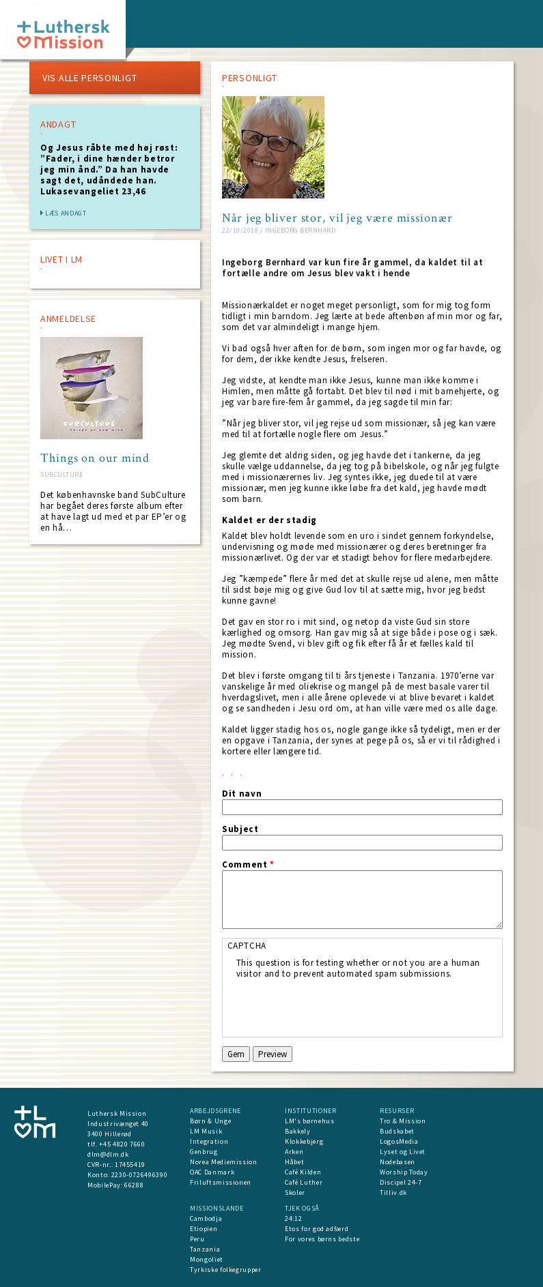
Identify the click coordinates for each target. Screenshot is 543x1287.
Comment (248, 864)
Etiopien (203, 1228)
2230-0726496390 (139, 1174)
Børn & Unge (210, 1120)
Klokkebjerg (304, 1141)
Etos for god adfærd (316, 1228)
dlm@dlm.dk (108, 1154)
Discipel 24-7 (400, 1182)
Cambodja (206, 1218)
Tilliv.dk (393, 1192)
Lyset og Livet (403, 1151)
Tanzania (205, 1249)
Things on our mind (95, 458)
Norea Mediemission (223, 1161)
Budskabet (397, 1131)
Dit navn (242, 793)
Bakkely (298, 1131)
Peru (197, 1238)
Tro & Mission (403, 1120)
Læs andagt (66, 213)
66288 (133, 1185)
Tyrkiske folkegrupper (226, 1269)
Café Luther (303, 1182)
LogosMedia (399, 1141)
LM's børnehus (309, 1120)
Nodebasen (397, 1161)
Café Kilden (303, 1172)
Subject (240, 829)
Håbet (294, 1161)
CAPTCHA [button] (247, 945)
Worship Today (404, 1172)
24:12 (293, 1218)
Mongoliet (206, 1259)
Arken (294, 1151)
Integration (209, 1141)
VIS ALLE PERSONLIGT (89, 78)
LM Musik (206, 1131)
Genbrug (204, 1151)
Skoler (295, 1192)
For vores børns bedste (322, 1238)
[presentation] (340, 1006)
